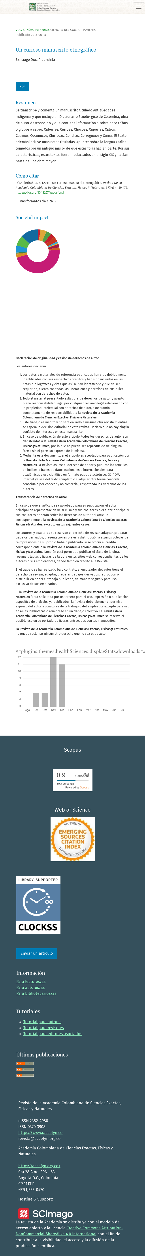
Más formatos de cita (36, 201)
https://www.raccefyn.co (40, 1132)
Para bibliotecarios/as (36, 993)
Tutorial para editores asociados (52, 1033)
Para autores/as (30, 987)
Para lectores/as (30, 981)
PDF (22, 86)
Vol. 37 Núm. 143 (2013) (32, 30)
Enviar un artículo (37, 953)
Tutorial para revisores (43, 1027)
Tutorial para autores (42, 1021)
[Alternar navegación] (139, 6)
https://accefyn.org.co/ (39, 1166)
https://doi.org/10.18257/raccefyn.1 (40, 192)
